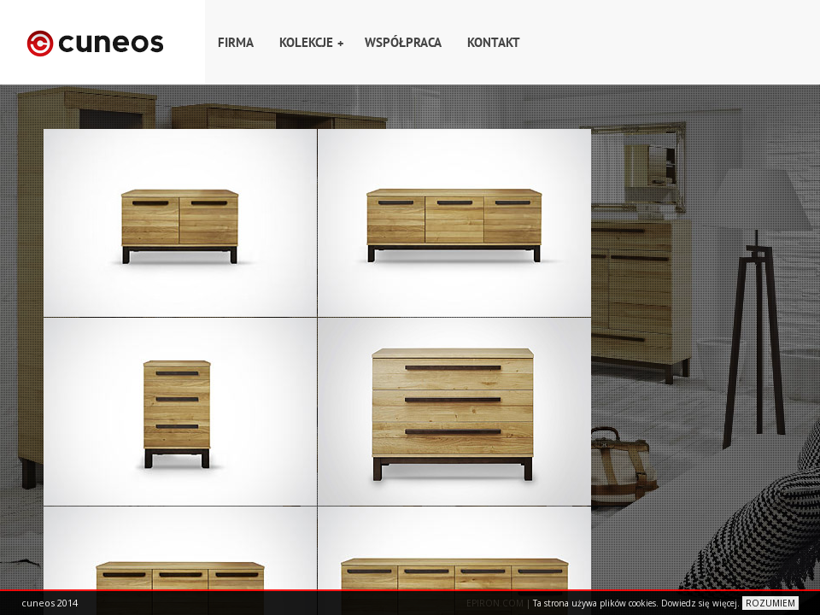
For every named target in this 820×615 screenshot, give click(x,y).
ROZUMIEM (770, 603)
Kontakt (493, 42)
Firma (236, 42)
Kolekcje (311, 42)
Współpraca (403, 42)
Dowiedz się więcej (699, 603)
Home (102, 42)
